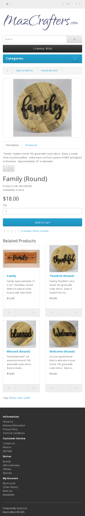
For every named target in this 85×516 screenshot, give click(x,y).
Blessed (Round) (18, 351)
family (12, 397)
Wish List (7, 491)
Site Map (7, 451)
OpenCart (22, 508)
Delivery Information (14, 425)
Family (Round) (49, 70)
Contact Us (9, 443)
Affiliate (7, 469)
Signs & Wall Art (24, 70)
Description (12, 145)
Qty (5, 205)
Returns (7, 447)
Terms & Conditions (14, 433)
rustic (20, 397)
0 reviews (26, 231)
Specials (7, 473)
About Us (8, 421)
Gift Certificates (11, 465)
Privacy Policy (10, 429)
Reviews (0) (31, 145)
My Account (9, 483)
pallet (27, 397)
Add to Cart (42, 222)
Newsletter (9, 494)
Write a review (41, 231)
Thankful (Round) (62, 276)
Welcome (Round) (62, 351)
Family (11, 276)
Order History (10, 487)
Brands (7, 461)
